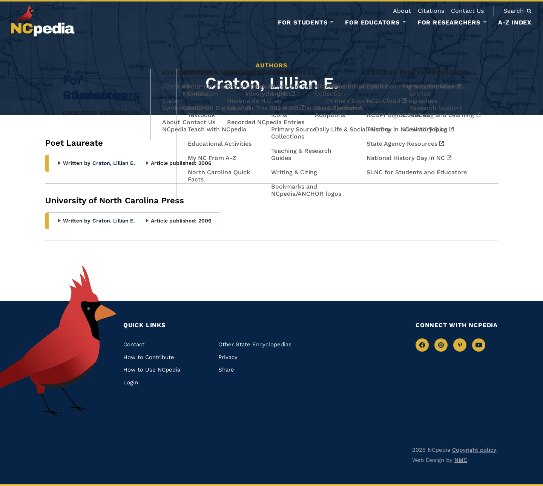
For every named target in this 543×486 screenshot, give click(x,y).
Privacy (228, 357)
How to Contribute (148, 357)
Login (130, 382)
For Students (303, 22)
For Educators (372, 22)
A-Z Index (515, 22)
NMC (460, 460)
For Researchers (448, 22)
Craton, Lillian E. (113, 163)
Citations (431, 10)
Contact (133, 344)
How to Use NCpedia (151, 369)
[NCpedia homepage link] (43, 21)
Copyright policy (474, 449)
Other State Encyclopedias (254, 344)
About (402, 10)
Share (226, 369)
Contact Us (467, 10)
